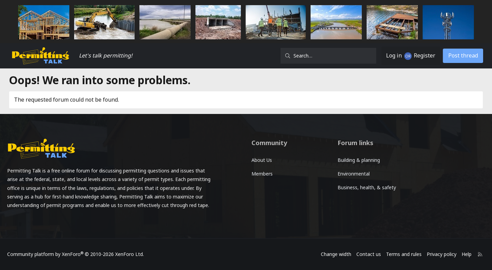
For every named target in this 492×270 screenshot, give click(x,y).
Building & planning (353, 160)
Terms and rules (390, 254)
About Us (261, 160)
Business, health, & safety (361, 187)
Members (262, 173)
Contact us (355, 254)
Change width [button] (322, 254)
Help (453, 254)
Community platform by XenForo (89, 254)
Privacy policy (428, 254)
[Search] (318, 56)
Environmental (348, 173)
